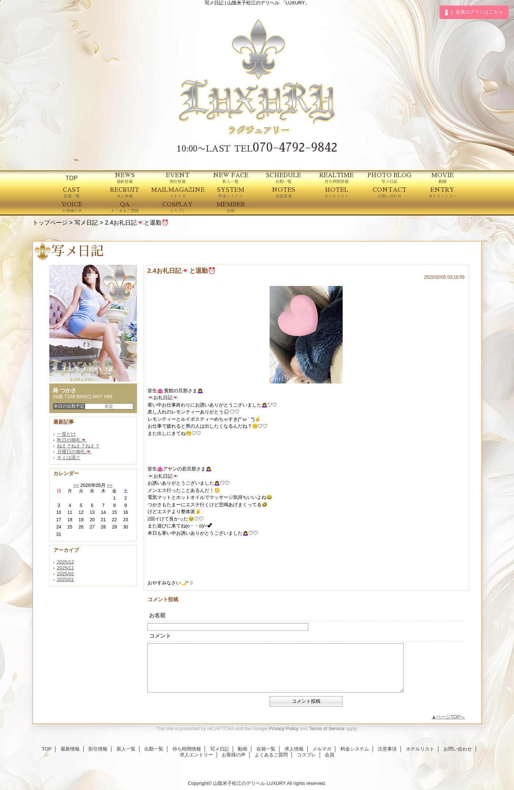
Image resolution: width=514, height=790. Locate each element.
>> (110, 485)
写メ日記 (86, 222)
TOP (72, 178)
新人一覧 (126, 749)
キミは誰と (69, 457)
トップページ (50, 222)
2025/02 (65, 573)
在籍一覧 (265, 749)
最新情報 (70, 749)
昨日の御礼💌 (72, 440)
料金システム (354, 749)
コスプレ (306, 754)
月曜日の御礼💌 (74, 451)
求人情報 (294, 749)
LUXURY (276, 783)
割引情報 (97, 749)
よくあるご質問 (271, 754)
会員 (329, 754)
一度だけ (66, 434)
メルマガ (321, 749)
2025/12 (65, 562)
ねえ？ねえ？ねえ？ (78, 446)
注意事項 (387, 749)
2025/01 (65, 579)
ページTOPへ (450, 717)
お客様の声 (233, 754)
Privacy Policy (283, 728)
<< (76, 485)
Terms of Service (326, 728)
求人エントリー (196, 754)
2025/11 (65, 567)
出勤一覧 (153, 749)
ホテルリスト (420, 749)
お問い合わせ (457, 749)
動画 (242, 749)
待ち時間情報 (186, 749)
